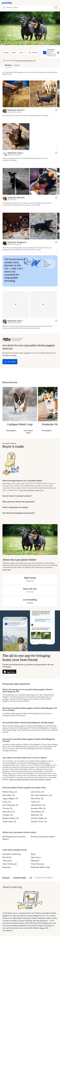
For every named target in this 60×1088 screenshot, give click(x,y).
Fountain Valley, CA (39, 818)
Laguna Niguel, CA (10, 798)
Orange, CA (7, 815)
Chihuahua (7, 861)
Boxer (33, 854)
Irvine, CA (6, 802)
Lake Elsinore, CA (38, 805)
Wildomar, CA (37, 815)
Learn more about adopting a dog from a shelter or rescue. (30, 779)
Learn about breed (28, 432)
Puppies (17, 65)
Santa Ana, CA (8, 812)
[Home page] (7, 3)
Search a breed (10, 7)
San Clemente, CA (10, 805)
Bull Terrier (7, 857)
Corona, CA (7, 808)
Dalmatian (35, 861)
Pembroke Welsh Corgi (40, 867)
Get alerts (10, 361)
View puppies (11, 431)
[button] (16, 94)
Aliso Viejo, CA (8, 795)
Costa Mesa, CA (37, 812)
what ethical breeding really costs (31, 490)
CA (31, 878)
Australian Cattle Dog (11, 854)
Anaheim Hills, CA (38, 808)
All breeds (5, 878)
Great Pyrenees (37, 864)
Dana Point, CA (37, 798)
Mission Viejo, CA (9, 792)
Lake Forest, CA (37, 792)
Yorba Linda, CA (9, 821)
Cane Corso (36, 857)
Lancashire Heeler (19, 878)
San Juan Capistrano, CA (41, 795)
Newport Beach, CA (10, 818)
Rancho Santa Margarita (44, 878)
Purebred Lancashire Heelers (43, 837)
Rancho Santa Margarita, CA (25, 60)
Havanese (6, 867)
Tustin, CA (35, 802)
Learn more (6, 570)
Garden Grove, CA (39, 821)
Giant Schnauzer (9, 864)
